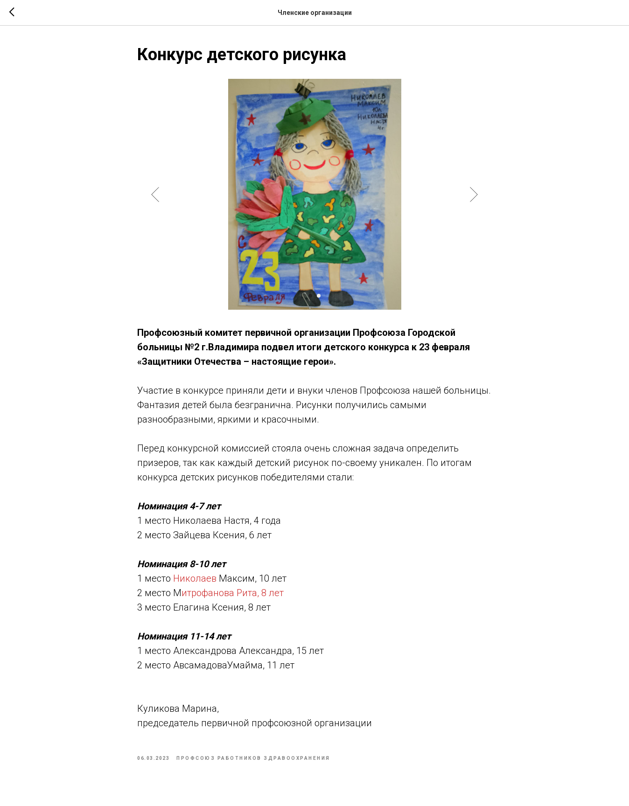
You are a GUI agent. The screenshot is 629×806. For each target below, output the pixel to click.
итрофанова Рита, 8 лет (233, 592)
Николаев (195, 578)
